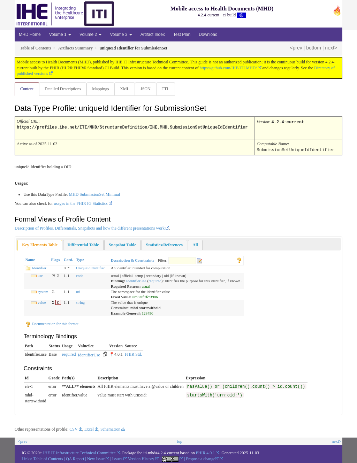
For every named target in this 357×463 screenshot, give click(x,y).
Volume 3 (121, 34)
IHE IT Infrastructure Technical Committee (79, 452)
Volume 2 (90, 34)
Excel (89, 428)
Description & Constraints (132, 259)
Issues (117, 458)
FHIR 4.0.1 (205, 452)
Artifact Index (152, 34)
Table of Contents (48, 458)
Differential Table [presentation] (83, 244)
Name (30, 259)
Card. (68, 259)
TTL (169, 88)
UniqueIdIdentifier (90, 267)
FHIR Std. (133, 353)
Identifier (39, 267)
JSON (148, 88)
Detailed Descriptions (63, 88)
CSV (73, 428)
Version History (141, 458)
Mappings (101, 88)
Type (80, 259)
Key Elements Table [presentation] (40, 244)
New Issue (96, 458)
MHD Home (30, 34)
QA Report (75, 458)
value (42, 302)
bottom (313, 48)
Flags (55, 259)
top (179, 440)
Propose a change (202, 458)
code (79, 275)
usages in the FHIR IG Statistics (80, 202)
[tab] (39, 244)
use (40, 275)
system (43, 291)
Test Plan (181, 34)
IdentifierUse (136, 280)
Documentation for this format (51, 323)
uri (78, 291)
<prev (296, 48)
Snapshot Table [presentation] (122, 244)
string (80, 302)
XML (126, 88)
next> (331, 48)
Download (208, 34)
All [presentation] (195, 244)
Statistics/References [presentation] (164, 244)
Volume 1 (60, 34)
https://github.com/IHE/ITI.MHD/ (228, 67)
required (155, 280)
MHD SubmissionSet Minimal (94, 193)
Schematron (110, 428)
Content (26, 88)
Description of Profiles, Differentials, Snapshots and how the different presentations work (90, 227)
